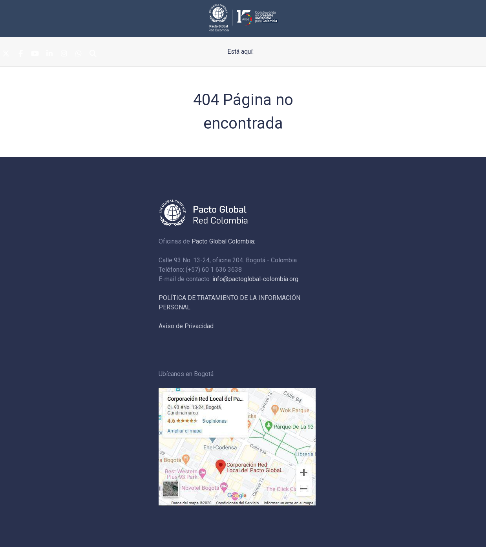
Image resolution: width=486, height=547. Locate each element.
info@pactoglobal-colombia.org (255, 279)
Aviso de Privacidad (186, 326)
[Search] (93, 54)
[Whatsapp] (78, 54)
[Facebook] (20, 54)
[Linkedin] (49, 54)
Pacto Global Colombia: (223, 241)
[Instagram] (64, 54)
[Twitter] (6, 54)
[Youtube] (35, 54)
